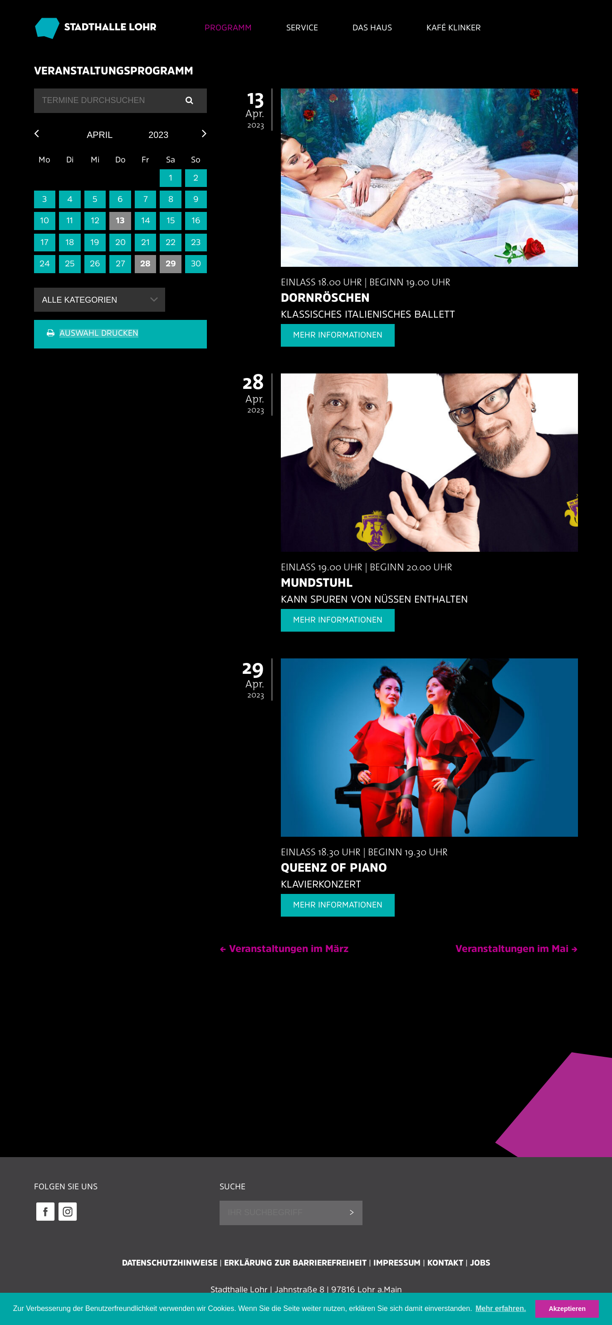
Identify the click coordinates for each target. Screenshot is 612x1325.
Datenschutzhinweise (169, 1263)
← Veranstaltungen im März (284, 948)
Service (296, 28)
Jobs (480, 1263)
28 (145, 264)
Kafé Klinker (448, 28)
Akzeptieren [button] (567, 1308)
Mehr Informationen (337, 335)
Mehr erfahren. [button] (500, 1308)
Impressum (397, 1263)
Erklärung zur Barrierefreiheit (295, 1263)
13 (120, 221)
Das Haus (366, 28)
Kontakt (445, 1263)
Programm (221, 28)
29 (171, 264)
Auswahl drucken (98, 333)
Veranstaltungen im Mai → (516, 948)
